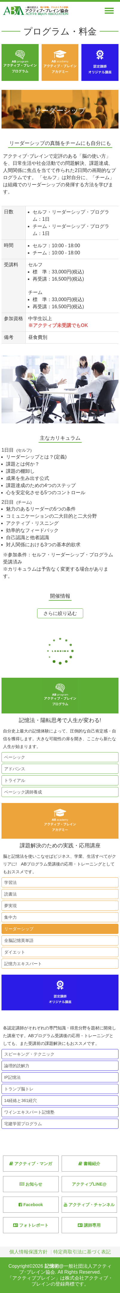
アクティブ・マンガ (30, 1163)
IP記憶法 (11, 1077)
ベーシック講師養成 (22, 792)
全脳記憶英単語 (18, 940)
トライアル (13, 780)
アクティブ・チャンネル (89, 1204)
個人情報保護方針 (28, 1251)
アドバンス (13, 768)
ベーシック (13, 757)
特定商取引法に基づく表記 (82, 1251)
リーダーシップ (18, 928)
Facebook (31, 1204)
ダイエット (13, 952)
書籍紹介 (89, 1163)
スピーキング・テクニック (28, 1054)
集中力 (9, 917)
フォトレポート (30, 1225)
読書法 (9, 894)
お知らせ (30, 1184)
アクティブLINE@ (89, 1184)
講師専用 (89, 1225)
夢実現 (9, 905)
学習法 (9, 882)
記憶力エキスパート (22, 963)
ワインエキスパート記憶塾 (28, 1112)
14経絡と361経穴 (19, 1100)
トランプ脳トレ (18, 1089)
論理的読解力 (15, 1065)
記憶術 (52, 1266)
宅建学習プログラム (22, 1123)
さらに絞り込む (60, 613)
